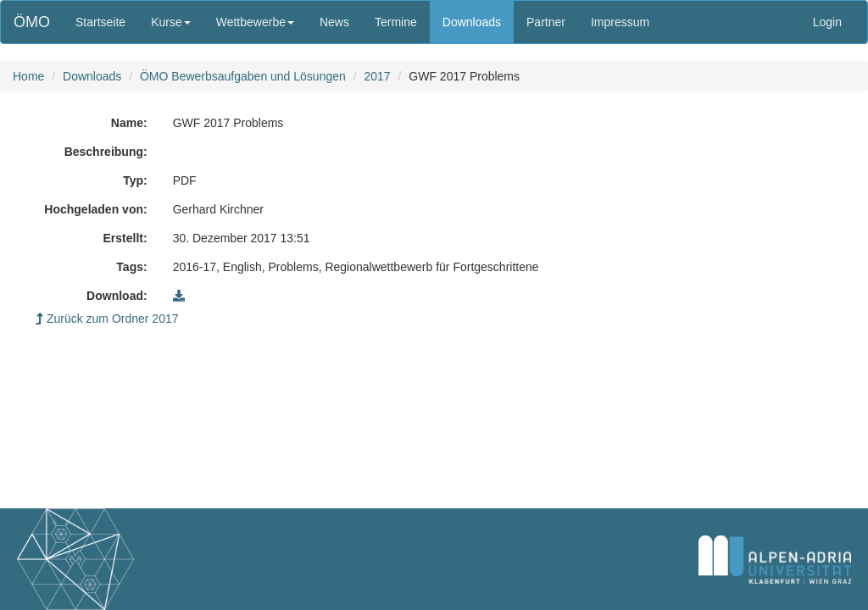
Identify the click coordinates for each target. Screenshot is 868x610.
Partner (545, 22)
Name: (129, 123)
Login (827, 22)
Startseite (100, 22)
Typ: (135, 180)
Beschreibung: (105, 151)
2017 (377, 76)
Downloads (471, 22)
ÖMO (32, 22)
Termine (396, 22)
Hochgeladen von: (95, 209)
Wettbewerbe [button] (255, 22)
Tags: (131, 267)
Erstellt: (125, 238)
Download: (116, 295)
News (334, 22)
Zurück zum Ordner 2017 (107, 318)
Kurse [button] (171, 22)
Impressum (620, 22)
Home (28, 76)
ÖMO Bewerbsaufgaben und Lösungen (243, 76)
